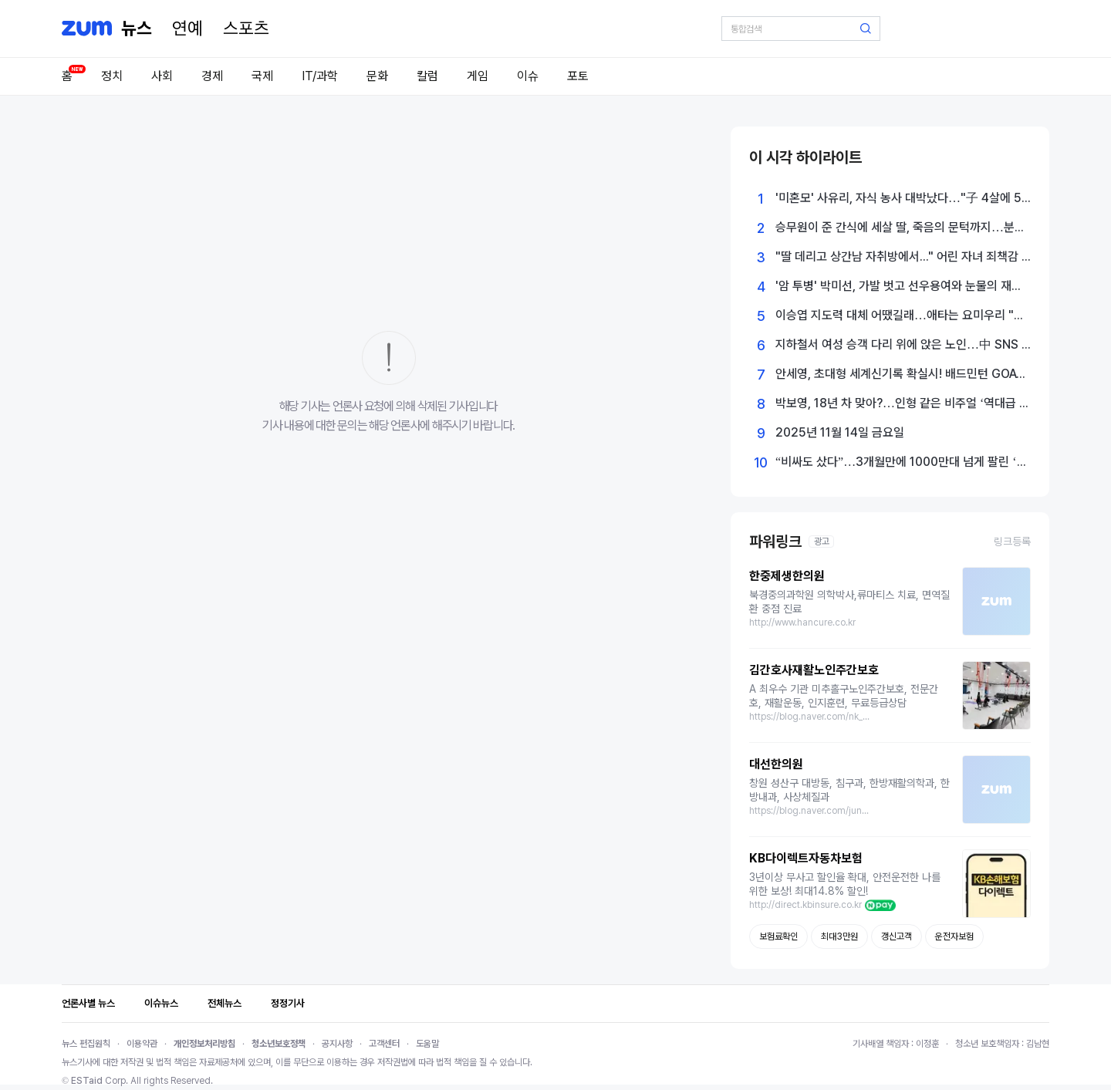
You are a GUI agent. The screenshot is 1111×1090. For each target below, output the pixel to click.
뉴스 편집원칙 (86, 1043)
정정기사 (288, 1003)
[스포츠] (246, 29)
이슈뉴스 (161, 1003)
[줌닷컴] (87, 28)
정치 (112, 76)
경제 (212, 76)
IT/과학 (320, 76)
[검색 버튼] (865, 28)
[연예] (187, 29)
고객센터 (384, 1043)
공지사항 (337, 1043)
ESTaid (87, 1080)
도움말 (427, 1043)
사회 (162, 76)
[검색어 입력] (800, 28)
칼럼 (427, 76)
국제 (262, 76)
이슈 (528, 76)
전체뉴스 (224, 1003)
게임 (477, 76)
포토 (578, 76)
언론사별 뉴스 (88, 1003)
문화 (377, 76)
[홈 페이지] (136, 29)
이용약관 (142, 1043)
